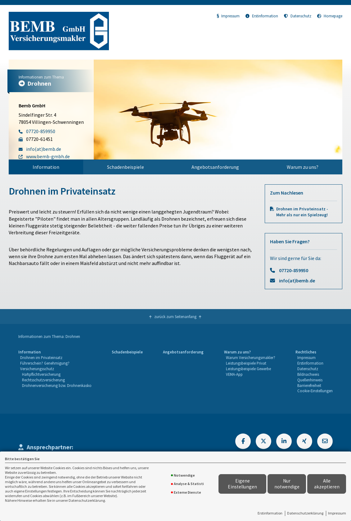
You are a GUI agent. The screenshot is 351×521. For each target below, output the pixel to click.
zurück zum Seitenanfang (175, 316)
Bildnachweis (308, 374)
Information (46, 167)
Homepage (329, 15)
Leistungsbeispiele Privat (246, 363)
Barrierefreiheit (309, 385)
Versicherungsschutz (37, 368)
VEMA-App (234, 374)
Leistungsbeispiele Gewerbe (248, 368)
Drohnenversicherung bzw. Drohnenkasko (57, 385)
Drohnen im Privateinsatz (41, 357)
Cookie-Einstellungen (315, 390)
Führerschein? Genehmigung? (45, 363)
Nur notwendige (286, 484)
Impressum (337, 513)
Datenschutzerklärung (305, 513)
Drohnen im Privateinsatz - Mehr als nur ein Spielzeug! (302, 212)
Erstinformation (270, 513)
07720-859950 (293, 270)
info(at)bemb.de (297, 280)
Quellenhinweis (309, 379)
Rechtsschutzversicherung (43, 379)
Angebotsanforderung (215, 167)
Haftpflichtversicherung (41, 374)
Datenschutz (297, 15)
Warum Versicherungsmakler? (250, 357)
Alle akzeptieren (327, 484)
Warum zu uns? (302, 167)
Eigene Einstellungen (242, 484)
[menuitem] (46, 166)
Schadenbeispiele (125, 167)
